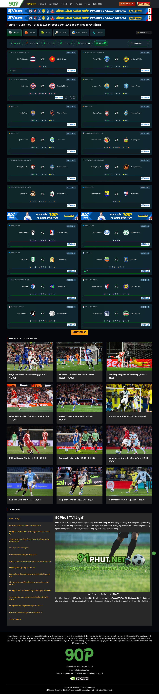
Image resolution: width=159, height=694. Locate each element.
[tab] (14, 32)
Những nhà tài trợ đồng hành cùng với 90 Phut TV (25, 606)
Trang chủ (31, 3)
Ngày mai (84, 43)
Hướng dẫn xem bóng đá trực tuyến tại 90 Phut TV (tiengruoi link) (29, 575)
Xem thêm (79, 332)
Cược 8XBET (144, 3)
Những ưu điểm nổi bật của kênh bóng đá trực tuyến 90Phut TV (29, 533)
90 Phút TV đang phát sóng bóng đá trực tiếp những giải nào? (30, 561)
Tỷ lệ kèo (64, 3)
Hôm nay (66, 43)
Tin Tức (87, 3)
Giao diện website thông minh (19, 548)
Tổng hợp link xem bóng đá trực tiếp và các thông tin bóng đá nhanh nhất (29, 540)
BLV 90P (49, 43)
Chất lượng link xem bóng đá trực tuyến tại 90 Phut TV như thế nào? (29, 583)
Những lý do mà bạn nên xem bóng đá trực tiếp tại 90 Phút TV (30, 591)
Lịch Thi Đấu (53, 3)
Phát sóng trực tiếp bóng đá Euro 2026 (22, 568)
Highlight (42, 3)
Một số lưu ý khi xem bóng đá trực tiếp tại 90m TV (25, 612)
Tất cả (101, 43)
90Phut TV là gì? (14, 519)
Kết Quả (79, 3)
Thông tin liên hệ (15, 619)
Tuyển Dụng (97, 3)
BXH (71, 3)
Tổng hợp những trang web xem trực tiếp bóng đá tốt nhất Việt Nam (28, 598)
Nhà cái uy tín (127, 3)
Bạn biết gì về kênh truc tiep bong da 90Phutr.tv (25, 525)
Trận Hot (32, 43)
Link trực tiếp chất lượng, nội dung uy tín (22, 555)
